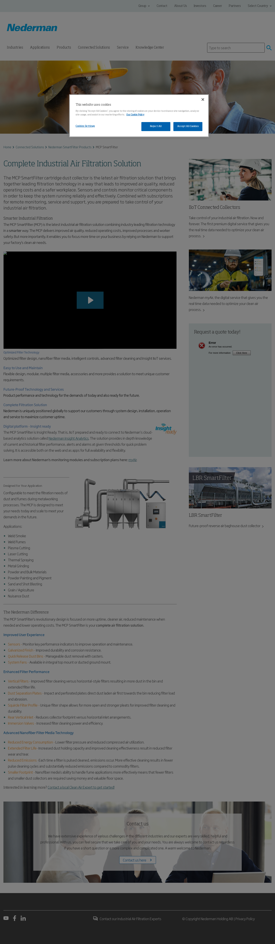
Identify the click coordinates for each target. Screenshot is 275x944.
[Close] (203, 99)
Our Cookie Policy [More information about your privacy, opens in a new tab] (135, 114)
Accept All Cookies (188, 126)
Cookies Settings (85, 126)
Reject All (156, 126)
